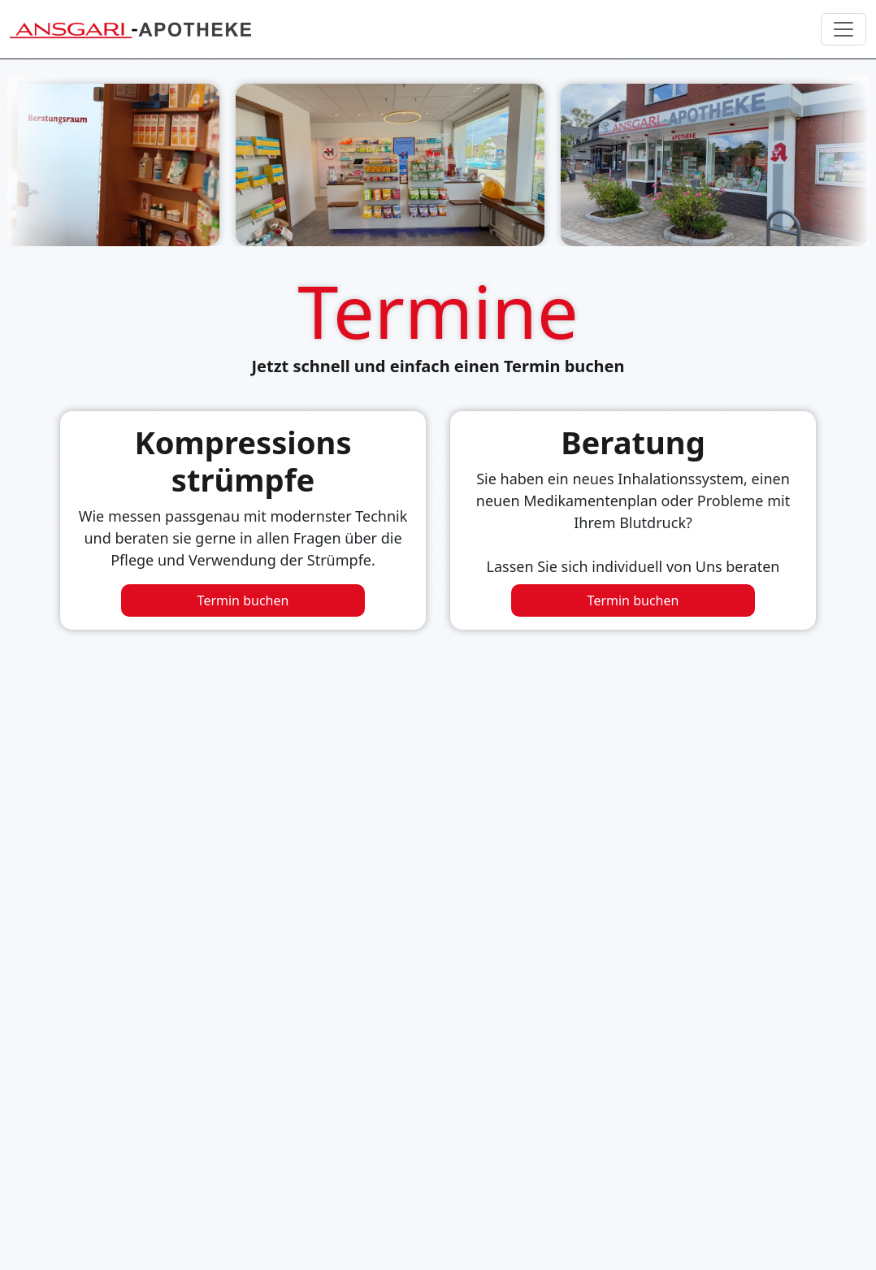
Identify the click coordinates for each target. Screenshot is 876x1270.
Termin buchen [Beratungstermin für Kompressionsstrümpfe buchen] (243, 600)
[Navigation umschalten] (843, 29)
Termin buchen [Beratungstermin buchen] (633, 600)
